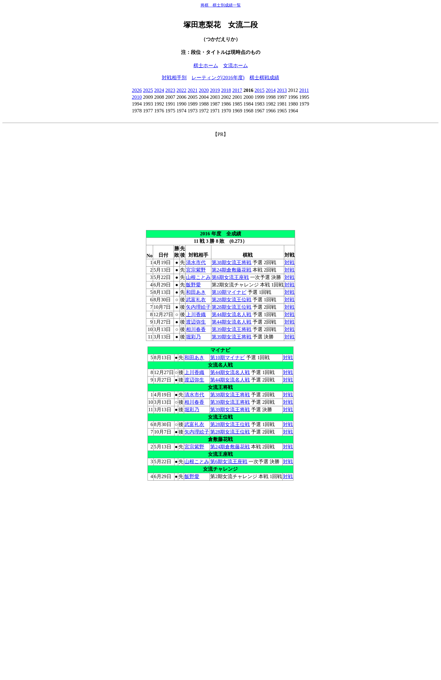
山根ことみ (198, 277)
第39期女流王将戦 (231, 329)
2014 (271, 90)
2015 (260, 90)
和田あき (196, 292)
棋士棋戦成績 (264, 77)
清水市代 (196, 262)
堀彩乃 (193, 336)
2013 (282, 90)
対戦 (289, 262)
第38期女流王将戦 (231, 262)
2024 (159, 90)
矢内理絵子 (198, 307)
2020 (204, 90)
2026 (137, 90)
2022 (182, 90)
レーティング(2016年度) (218, 77)
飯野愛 (193, 284)
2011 (304, 90)
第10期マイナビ (229, 292)
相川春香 (196, 329)
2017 (237, 90)
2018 (226, 90)
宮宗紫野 (196, 269)
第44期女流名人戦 (231, 314)
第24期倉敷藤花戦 (231, 269)
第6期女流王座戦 (230, 277)
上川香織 (196, 314)
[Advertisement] (221, 181)
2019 (215, 90)
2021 (193, 90)
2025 (148, 90)
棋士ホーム (205, 65)
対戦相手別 (174, 77)
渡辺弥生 (196, 322)
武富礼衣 (196, 299)
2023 (170, 90)
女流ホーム (235, 65)
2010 (137, 97)
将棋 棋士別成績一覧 (221, 5)
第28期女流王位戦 (231, 299)
